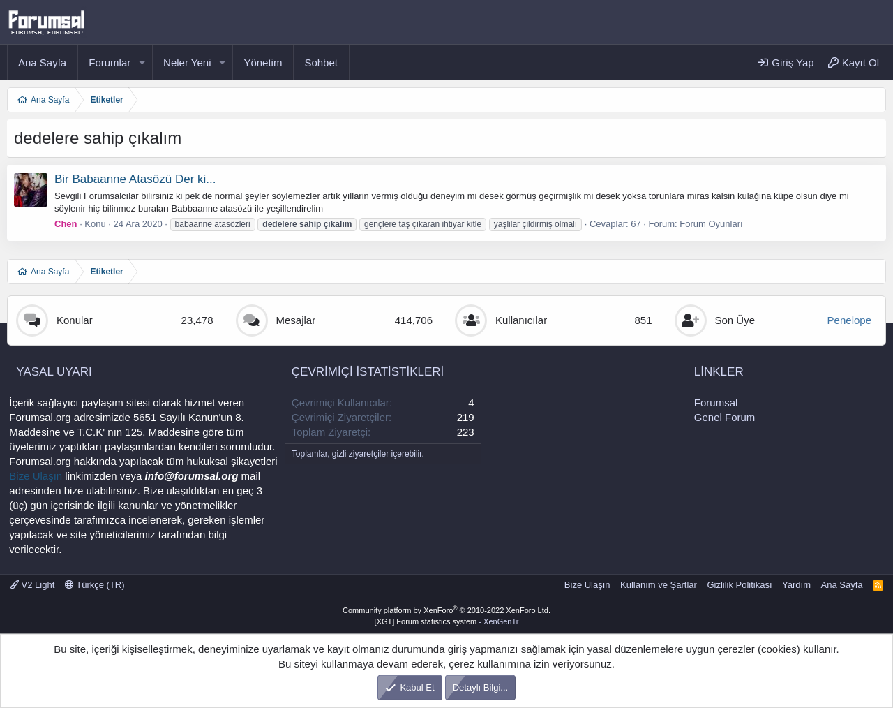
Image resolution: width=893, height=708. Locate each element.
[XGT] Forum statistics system (447, 621)
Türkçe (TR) (95, 585)
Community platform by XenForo (446, 610)
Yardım (796, 585)
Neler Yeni (187, 62)
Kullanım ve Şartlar (658, 585)
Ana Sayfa (42, 62)
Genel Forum (725, 417)
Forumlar (109, 62)
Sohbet (321, 62)
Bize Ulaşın (35, 476)
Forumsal (716, 402)
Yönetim (262, 62)
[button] (141, 62)
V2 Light (32, 585)
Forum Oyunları (711, 224)
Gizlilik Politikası (739, 585)
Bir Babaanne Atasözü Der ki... (135, 179)
